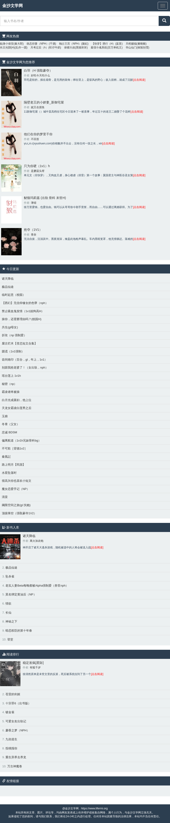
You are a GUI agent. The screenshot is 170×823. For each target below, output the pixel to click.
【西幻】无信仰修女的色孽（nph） (25, 303)
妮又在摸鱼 (38, 107)
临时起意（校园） (13, 294)
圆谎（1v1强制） (13, 351)
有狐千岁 (35, 667)
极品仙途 (8, 287)
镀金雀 (9, 712)
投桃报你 (11, 748)
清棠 (5, 497)
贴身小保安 (7, 43)
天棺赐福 (131, 43)
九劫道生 (11, 739)
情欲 (8, 603)
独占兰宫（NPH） (70, 43)
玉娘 (5, 416)
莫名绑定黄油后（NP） (20, 594)
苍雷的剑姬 (12, 694)
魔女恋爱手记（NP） (16, 489)
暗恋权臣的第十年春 (18, 630)
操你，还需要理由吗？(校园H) (21, 319)
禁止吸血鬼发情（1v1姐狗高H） (23, 311)
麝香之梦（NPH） (17, 730)
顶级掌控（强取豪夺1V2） (19, 513)
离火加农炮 (36, 540)
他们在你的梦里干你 (38, 134)
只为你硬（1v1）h (37, 166)
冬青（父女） (11, 424)
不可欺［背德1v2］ (14, 448)
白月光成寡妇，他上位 (16, 400)
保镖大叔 (69, 47)
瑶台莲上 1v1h (11, 375)
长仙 (8, 612)
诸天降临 (8, 278)
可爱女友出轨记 (15, 721)
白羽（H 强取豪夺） (38, 70)
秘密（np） (9, 384)
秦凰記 (6, 456)
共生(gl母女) (10, 327)
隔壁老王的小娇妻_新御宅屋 (44, 102)
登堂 (10, 639)
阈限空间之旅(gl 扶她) (16, 505)
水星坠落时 (9, 472)
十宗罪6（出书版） (18, 703)
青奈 (33, 234)
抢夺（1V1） (33, 229)
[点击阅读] (139, 79)
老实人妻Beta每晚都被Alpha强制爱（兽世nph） (36, 585)
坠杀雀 (9, 576)
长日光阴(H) (7, 47)
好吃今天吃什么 (40, 75)
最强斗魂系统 (99, 47)
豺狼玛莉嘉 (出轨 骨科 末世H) (45, 198)
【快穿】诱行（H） (103, 43)
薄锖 (33, 202)
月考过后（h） (39, 47)
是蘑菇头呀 (38, 171)
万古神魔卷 (14, 766)
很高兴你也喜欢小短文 (16, 480)
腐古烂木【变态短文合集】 (19, 343)
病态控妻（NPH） (38, 43)
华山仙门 (131, 47)
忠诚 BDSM (9, 432)
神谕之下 (11, 621)
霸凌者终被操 (11, 392)
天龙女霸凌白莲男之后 (16, 408)
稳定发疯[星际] (33, 663)
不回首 (35, 139)
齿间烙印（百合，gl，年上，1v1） (24, 359)
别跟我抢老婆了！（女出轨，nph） (25, 367)
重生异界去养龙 (15, 757)
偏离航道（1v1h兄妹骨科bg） (21, 440)
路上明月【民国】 (13, 464)
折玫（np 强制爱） (14, 335)
